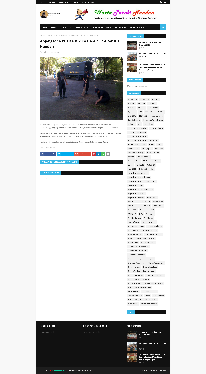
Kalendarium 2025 (79, 2)
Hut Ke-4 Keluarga (156, 128)
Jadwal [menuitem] (66, 27)
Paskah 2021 (145, 202)
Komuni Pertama (143, 157)
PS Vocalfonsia (133, 222)
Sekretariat (51, 2)
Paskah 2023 (132, 206)
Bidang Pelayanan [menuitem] (100, 27)
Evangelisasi (148, 124)
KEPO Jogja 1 (147, 148)
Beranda (43, 35)
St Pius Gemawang (134, 283)
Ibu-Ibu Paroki (133, 144)
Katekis (130, 148)
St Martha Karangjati (135, 275)
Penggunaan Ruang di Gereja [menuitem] (128, 27)
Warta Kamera (158, 295)
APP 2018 (131, 104)
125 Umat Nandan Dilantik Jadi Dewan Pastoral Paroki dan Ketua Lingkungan (152, 67)
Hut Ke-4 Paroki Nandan (137, 132)
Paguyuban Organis (135, 185)
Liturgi (130, 165)
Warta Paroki (52, 35)
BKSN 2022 (143, 116)
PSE (143, 222)
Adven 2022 (144, 100)
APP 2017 (155, 100)
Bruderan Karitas (157, 116)
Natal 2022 (132, 169)
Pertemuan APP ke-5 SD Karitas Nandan (152, 54)
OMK (152, 169)
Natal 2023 (143, 169)
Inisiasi (151, 144)
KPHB (145, 161)
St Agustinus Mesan (135, 234)
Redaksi (91, 2)
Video (147, 295)
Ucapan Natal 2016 (135, 295)
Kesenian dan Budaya (136, 153)
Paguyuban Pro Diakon (136, 193)
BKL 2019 (148, 112)
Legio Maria (155, 161)
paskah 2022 (158, 202)
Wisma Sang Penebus (149, 304)
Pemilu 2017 (132, 210)
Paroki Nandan (47, 52)
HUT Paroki (154, 140)
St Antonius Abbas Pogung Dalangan (141, 238)
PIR (152, 210)
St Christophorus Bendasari (138, 246)
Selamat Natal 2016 (154, 226)
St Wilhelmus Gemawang (154, 283)
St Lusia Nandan (134, 267)
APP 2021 (151, 104)
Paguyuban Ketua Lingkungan (139, 177)
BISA (140, 112)
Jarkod (159, 144)
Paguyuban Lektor (134, 181)
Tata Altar (146, 291)
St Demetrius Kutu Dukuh (137, 251)
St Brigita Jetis (133, 242)
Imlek (144, 144)
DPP (139, 124)
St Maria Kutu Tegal (150, 230)
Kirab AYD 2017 (153, 153)
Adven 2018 (132, 100)
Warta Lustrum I (150, 300)
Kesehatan (159, 148)
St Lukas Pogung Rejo (155, 263)
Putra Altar (152, 222)
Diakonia (131, 124)
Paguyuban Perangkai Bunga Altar (140, 189)
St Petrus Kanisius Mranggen (138, 279)
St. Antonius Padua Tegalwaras (139, 287)
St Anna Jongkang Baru (153, 234)
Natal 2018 (140, 165)
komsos (131, 157)
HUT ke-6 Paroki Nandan (137, 136)
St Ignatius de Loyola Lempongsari (140, 259)
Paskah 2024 (145, 206)
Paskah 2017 (152, 197)
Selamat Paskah (134, 230)
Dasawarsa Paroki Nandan (153, 120)
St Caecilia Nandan (148, 242)
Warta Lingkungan (134, 300)
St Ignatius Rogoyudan (136, 263)
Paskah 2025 (158, 206)
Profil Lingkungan (134, 218)
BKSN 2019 (132, 116)
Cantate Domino (134, 120)
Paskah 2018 (132, 202)
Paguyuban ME (150, 181)
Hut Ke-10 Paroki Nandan (137, 128)
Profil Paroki (148, 218)
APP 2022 (131, 108)
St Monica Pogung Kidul (154, 275)
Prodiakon (150, 214)
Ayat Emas (132, 112)
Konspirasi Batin (134, 161)
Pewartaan (144, 210)
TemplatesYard (59, 370)
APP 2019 (141, 104)
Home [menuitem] (44, 27)
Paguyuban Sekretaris (136, 197)
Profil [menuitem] (54, 27)
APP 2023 (141, 108)
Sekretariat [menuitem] (80, 27)
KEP (138, 148)
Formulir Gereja (63, 2)
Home (42, 2)
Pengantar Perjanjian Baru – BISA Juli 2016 (151, 43)
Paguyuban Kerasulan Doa (138, 173)
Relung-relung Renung (136, 226)
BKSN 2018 (160, 112)
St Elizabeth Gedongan (136, 255)
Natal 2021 (151, 165)
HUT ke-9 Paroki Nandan (137, 140)
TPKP (154, 291)
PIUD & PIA (132, 214)
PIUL (141, 214)
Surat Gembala (133, 291)
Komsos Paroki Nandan (83, 370)
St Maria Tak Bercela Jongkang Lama (141, 271)
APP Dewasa (153, 108)
